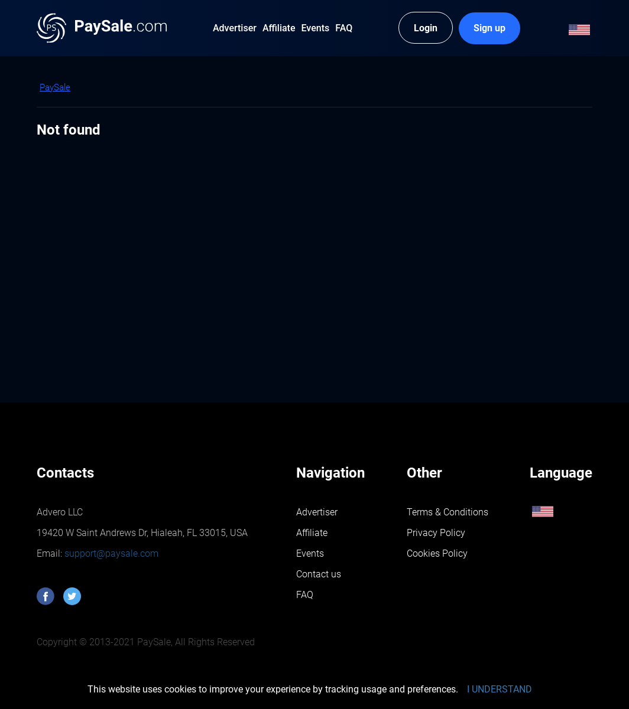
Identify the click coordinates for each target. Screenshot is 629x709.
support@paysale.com (110, 553)
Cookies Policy (437, 553)
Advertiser (317, 512)
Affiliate (312, 532)
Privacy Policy (436, 532)
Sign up (489, 28)
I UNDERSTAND (499, 689)
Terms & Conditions (447, 512)
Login (425, 28)
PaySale (55, 87)
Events (310, 553)
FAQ (304, 594)
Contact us (318, 574)
